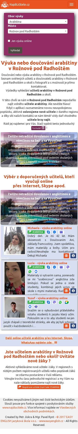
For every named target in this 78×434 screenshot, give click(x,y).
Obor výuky (15, 16)
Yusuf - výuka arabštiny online (48, 298)
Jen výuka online (20, 40)
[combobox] (38, 21)
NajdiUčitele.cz (15, 5)
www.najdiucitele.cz (14, 407)
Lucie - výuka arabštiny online (47, 263)
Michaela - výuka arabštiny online (50, 228)
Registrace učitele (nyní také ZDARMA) (39, 387)
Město (12, 25)
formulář (38, 128)
